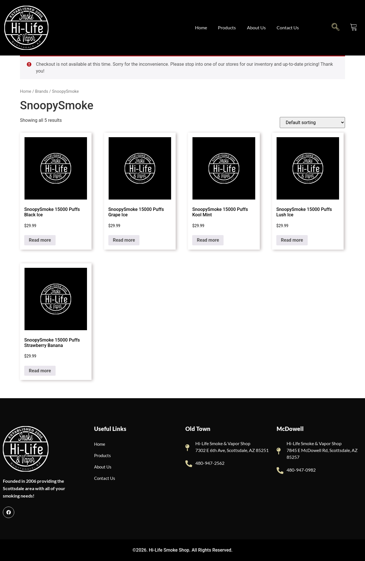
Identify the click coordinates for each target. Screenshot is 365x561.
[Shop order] (312, 122)
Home (201, 27)
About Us (257, 27)
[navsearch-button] (335, 27)
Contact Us (289, 27)
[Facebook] (8, 512)
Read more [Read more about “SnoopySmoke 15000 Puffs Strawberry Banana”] (40, 370)
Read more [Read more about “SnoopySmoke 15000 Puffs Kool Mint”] (208, 240)
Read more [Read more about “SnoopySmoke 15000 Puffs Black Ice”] (40, 240)
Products (228, 27)
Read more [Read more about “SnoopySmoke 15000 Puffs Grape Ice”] (124, 240)
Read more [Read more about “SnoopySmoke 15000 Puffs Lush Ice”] (292, 240)
